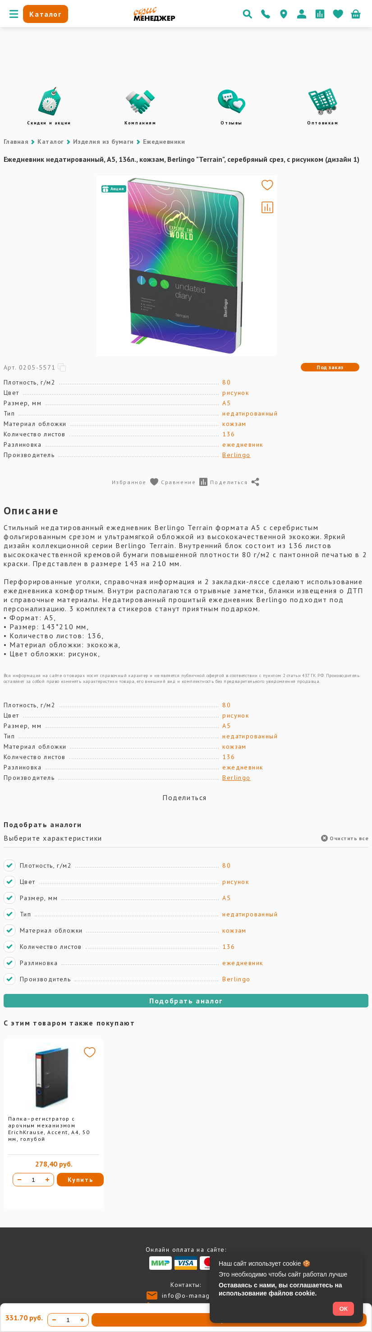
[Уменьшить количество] (19, 1179)
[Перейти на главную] (154, 19)
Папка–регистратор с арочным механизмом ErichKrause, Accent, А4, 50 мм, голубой (49, 1128)
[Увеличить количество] (47, 1179)
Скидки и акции (49, 123)
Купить (80, 1180)
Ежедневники (164, 141)
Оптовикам (322, 123)
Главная (16, 141)
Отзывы (231, 123)
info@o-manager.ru (193, 1295)
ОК (343, 1308)
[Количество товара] (33, 1179)
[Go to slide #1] (96, 266)
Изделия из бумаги (103, 141)
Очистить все (344, 838)
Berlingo (236, 455)
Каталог (50, 141)
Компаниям (140, 123)
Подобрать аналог (186, 1000)
